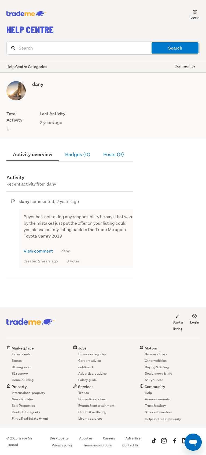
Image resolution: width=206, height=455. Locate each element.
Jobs (79, 348)
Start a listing (178, 322)
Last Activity (52, 113)
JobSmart (85, 367)
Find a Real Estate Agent (30, 418)
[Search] (103, 48)
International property (28, 392)
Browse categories (92, 354)
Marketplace (20, 348)
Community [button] (185, 66)
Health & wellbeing (92, 412)
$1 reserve (20, 373)
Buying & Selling (157, 367)
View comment (38, 251)
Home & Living (23, 380)
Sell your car (154, 380)
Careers (109, 438)
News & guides (23, 399)
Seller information (158, 412)
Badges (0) (77, 154)
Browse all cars (156, 354)
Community (152, 386)
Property (16, 386)
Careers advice (89, 360)
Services (83, 386)
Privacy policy (62, 445)
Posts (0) (113, 154)
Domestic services (92, 399)
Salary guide (87, 380)
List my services (90, 418)
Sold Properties (23, 405)
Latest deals (21, 354)
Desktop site (59, 438)
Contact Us (130, 445)
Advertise (133, 438)
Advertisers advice (92, 373)
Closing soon (21, 367)
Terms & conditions (97, 445)
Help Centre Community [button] (163, 419)
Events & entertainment (96, 405)
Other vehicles (156, 360)
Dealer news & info (158, 373)
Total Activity (14, 117)
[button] (192, 13)
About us (86, 438)
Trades (83, 392)
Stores (17, 360)
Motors (148, 348)
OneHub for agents (26, 412)
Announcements (157, 399)
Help (148, 392)
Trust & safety (155, 405)
